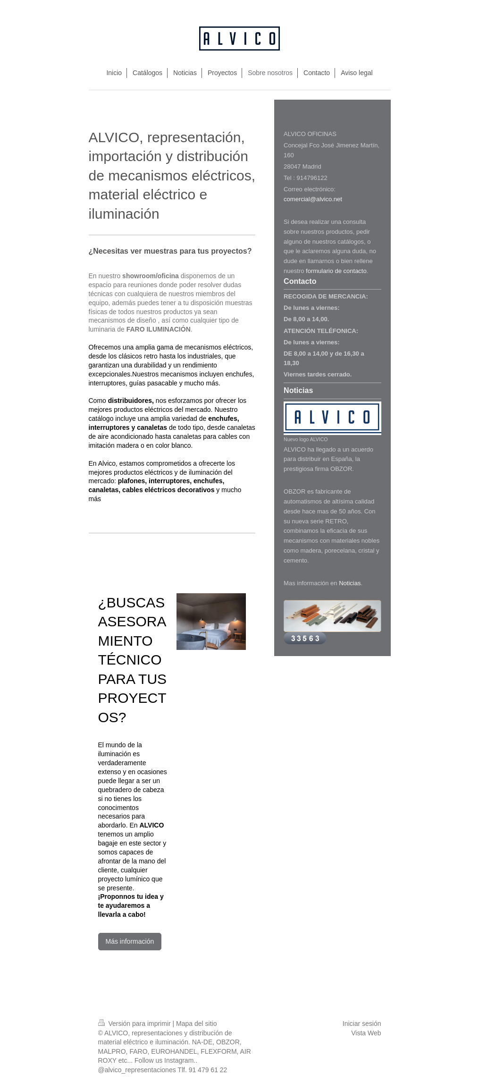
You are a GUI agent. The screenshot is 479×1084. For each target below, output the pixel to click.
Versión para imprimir (135, 1023)
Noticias (350, 583)
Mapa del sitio (196, 1023)
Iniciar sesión (362, 1023)
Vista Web (366, 1033)
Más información (130, 941)
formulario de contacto (336, 270)
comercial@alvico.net (313, 199)
